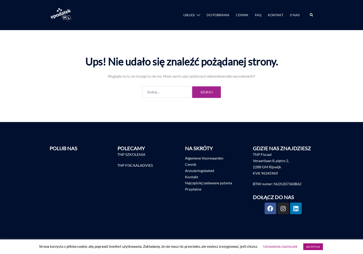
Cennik (190, 164)
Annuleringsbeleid (199, 170)
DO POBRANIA (218, 15)
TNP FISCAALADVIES (135, 165)
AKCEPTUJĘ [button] (313, 246)
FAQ (258, 15)
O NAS (295, 15)
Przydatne (193, 189)
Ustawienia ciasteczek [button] (280, 246)
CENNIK (242, 15)
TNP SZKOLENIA (131, 154)
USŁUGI (189, 15)
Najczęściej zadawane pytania (208, 183)
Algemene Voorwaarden (204, 158)
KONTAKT (275, 15)
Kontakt (191, 177)
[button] (311, 15)
